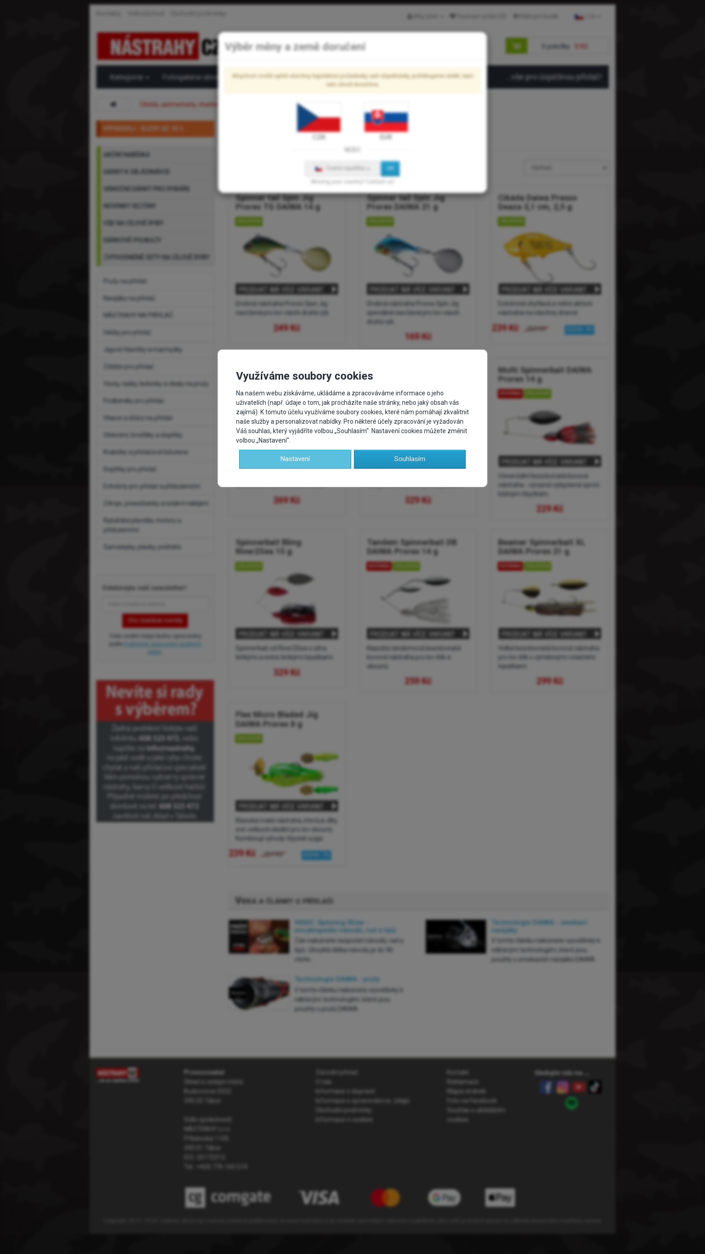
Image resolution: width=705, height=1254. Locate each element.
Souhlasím (409, 459)
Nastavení (295, 459)
